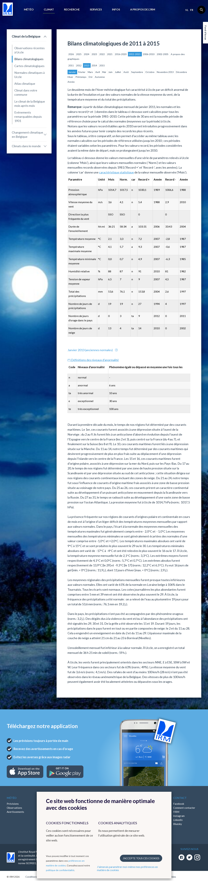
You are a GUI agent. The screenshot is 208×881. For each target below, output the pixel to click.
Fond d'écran (205, 32)
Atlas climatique (24, 83)
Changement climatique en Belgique (27, 134)
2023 (95, 54)
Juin (110, 72)
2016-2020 (121, 54)
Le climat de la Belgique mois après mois (29, 103)
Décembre (181, 72)
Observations (14, 807)
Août (126, 72)
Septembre (137, 72)
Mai (104, 72)
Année (71, 81)
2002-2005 (163, 54)
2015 (102, 65)
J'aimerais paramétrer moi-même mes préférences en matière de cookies (127, 868)
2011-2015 (135, 54)
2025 (79, 54)
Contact (180, 797)
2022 (102, 54)
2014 (95, 65)
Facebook (178, 803)
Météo (29, 9)
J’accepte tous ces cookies (141, 858)
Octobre (150, 72)
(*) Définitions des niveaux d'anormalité (93, 360)
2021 (110, 54)
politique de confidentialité (60, 870)
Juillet (118, 72)
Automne (100, 76)
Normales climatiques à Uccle (29, 75)
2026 (71, 54)
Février (82, 72)
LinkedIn (178, 819)
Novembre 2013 (165, 72)
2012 (79, 65)
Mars (90, 72)
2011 (71, 65)
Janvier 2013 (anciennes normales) (90, 350)
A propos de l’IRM (142, 9)
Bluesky (177, 823)
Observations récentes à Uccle (29, 50)
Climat (49, 9)
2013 (87, 65)
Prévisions (13, 803)
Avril (97, 72)
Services (96, 9)
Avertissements (15, 811)
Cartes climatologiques (29, 66)
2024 (87, 54)
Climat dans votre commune (25, 92)
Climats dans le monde (26, 146)
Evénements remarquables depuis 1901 (28, 116)
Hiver (71, 76)
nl (186, 9)
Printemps (81, 76)
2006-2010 (149, 54)
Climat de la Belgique (26, 36)
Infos (116, 9)
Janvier (72, 72)
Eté (91, 76)
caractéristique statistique (116, 172)
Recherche (72, 9)
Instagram (179, 815)
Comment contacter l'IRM (184, 809)
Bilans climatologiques (28, 59)
